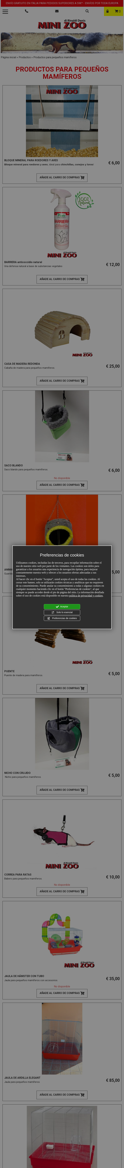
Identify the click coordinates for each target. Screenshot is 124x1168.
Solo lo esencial (62, 612)
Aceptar (62, 606)
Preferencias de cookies (62, 618)
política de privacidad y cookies (86, 595)
